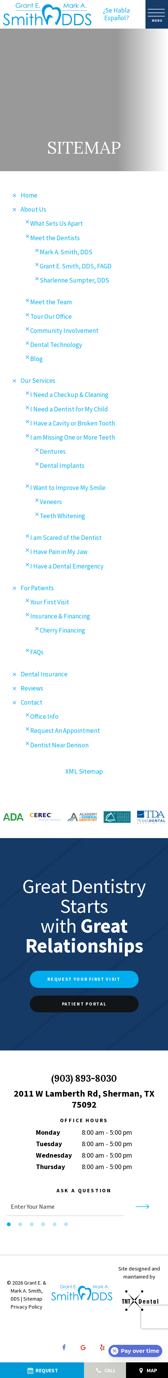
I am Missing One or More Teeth (72, 439)
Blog (36, 361)
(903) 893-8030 (84, 1080)
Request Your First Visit (83, 981)
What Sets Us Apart (56, 225)
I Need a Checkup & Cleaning (69, 396)
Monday (48, 1134)
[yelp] (102, 1349)
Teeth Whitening (62, 517)
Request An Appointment (65, 732)
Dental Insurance (44, 675)
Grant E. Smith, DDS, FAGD (75, 267)
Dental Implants (62, 467)
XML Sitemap (84, 772)
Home (29, 197)
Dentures (53, 453)
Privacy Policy (26, 1308)
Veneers (51, 503)
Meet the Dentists (55, 239)
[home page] (47, 14)
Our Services (38, 382)
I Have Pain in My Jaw (58, 553)
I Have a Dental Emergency (66, 568)
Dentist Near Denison (59, 746)
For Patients (37, 589)
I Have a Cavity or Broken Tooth (72, 425)
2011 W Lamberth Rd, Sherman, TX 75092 (84, 1101)
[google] (83, 1349)
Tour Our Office (51, 318)
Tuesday (49, 1145)
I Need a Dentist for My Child (69, 410)
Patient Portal (84, 1005)
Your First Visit (49, 603)
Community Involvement (64, 332)
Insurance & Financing (60, 618)
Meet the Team (51, 304)
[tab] (9, 1226)
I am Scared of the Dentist (66, 539)
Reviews (32, 690)
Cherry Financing (62, 632)
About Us (33, 211)
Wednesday (54, 1157)
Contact (31, 704)
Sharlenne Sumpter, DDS (74, 282)
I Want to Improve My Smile (67, 489)
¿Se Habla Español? (116, 14)
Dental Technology (56, 346)
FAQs (37, 654)
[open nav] (156, 14)
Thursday (50, 1168)
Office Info (44, 718)
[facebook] (64, 1349)
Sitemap (32, 1300)
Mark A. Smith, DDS (66, 253)
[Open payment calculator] (135, 1351)
